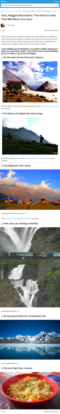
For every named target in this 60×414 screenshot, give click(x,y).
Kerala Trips (18, 11)
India (3, 37)
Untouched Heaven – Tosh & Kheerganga (38, 158)
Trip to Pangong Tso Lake (49, 106)
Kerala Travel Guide (8, 11)
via (35, 106)
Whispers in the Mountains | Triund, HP (18, 219)
